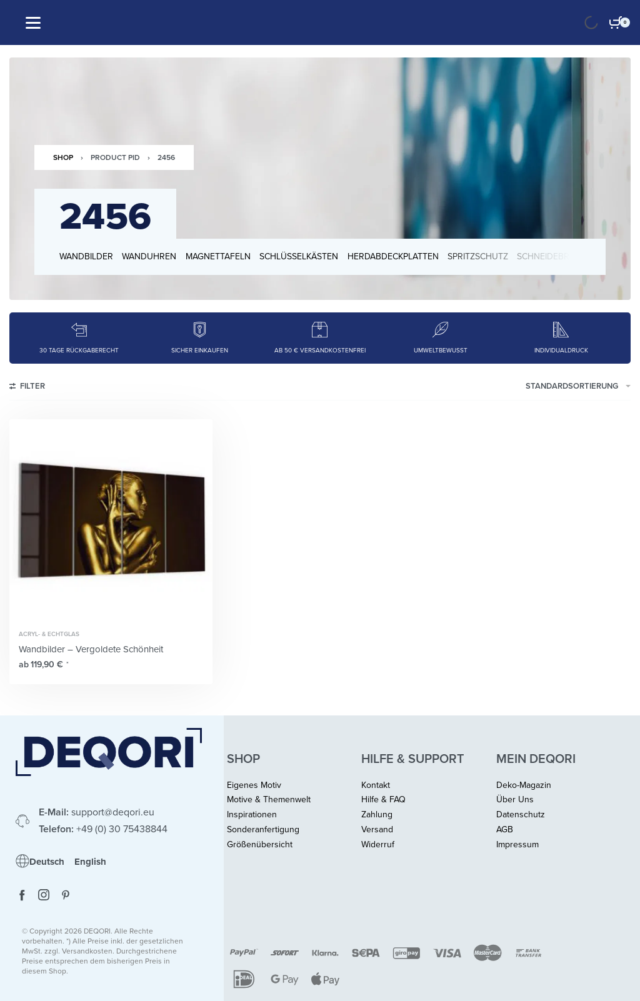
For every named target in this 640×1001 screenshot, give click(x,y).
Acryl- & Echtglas (49, 634)
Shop (63, 157)
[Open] (33, 22)
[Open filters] (27, 388)
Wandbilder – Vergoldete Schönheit (91, 649)
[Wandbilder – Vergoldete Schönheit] (110, 520)
